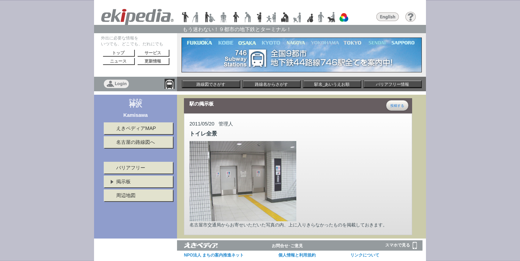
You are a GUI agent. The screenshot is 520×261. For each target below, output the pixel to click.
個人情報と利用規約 (297, 255)
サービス (153, 52)
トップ (118, 52)
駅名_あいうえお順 (332, 84)
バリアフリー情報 (392, 84)
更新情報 (153, 61)
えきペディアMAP (136, 128)
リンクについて (364, 255)
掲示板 (123, 181)
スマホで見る (401, 245)
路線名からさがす (271, 84)
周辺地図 (126, 195)
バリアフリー (130, 167)
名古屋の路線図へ (135, 142)
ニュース (118, 61)
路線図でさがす (210, 84)
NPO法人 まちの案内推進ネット (214, 255)
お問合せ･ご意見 (287, 245)
